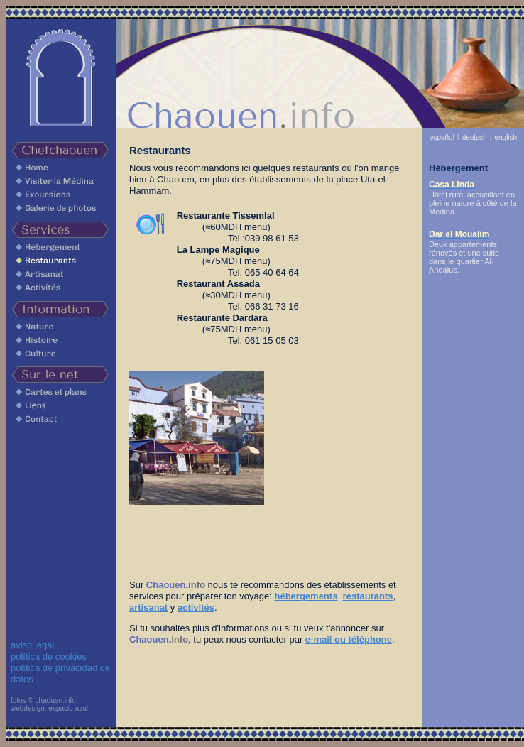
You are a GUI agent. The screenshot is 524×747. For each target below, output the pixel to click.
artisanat (148, 607)
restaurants (368, 596)
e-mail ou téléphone (348, 639)
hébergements (306, 596)
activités (196, 607)
